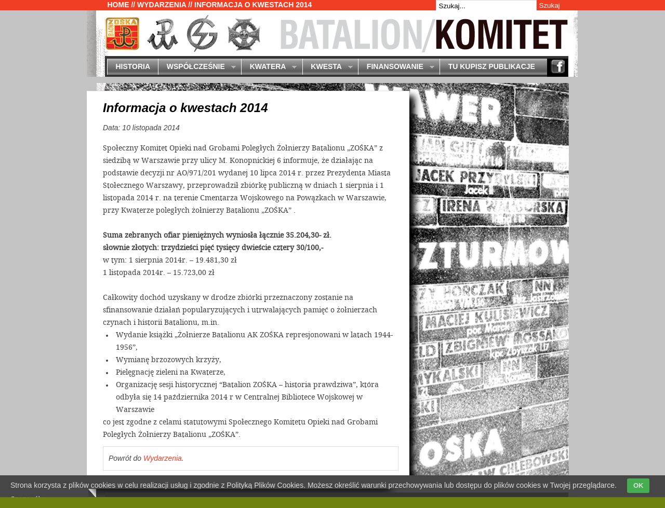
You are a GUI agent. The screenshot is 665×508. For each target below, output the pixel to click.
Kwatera (269, 67)
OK (638, 485)
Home (118, 5)
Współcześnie (196, 67)
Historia (132, 66)
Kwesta (327, 67)
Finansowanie (396, 67)
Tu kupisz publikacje (491, 66)
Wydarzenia (161, 5)
